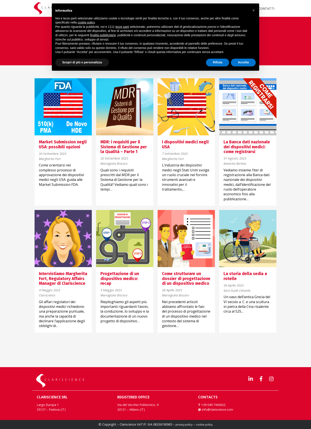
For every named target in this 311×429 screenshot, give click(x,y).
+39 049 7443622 (212, 405)
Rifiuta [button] (217, 62)
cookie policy (204, 424)
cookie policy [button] (86, 22)
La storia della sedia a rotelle (245, 276)
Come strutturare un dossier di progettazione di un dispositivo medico (186, 278)
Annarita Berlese (235, 164)
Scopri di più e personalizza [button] (82, 62)
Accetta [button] (243, 62)
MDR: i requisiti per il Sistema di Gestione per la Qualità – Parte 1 (123, 146)
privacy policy (184, 424)
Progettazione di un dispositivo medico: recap (119, 278)
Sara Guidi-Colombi (237, 291)
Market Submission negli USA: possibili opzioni (63, 144)
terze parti (122, 26)
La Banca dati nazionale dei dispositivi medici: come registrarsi (247, 146)
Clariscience (47, 295)
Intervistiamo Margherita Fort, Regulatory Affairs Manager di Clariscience (63, 278)
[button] (253, 10)
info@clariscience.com (217, 409)
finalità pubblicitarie (103, 35)
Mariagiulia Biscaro (113, 164)
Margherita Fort (50, 159)
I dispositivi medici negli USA (185, 144)
